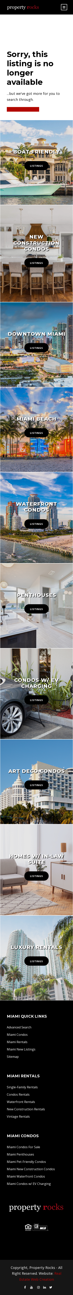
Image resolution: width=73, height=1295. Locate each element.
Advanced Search (19, 1027)
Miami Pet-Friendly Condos (26, 1162)
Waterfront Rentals (21, 1102)
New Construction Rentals (26, 1109)
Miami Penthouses (20, 1154)
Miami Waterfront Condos (26, 1176)
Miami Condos (17, 1034)
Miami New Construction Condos (31, 1169)
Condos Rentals (18, 1094)
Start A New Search (23, 109)
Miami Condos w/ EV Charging (29, 1184)
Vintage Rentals (18, 1116)
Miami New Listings (21, 1049)
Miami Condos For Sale (23, 1147)
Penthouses (36, 595)
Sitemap (13, 1057)
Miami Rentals (17, 1042)
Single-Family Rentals (22, 1087)
